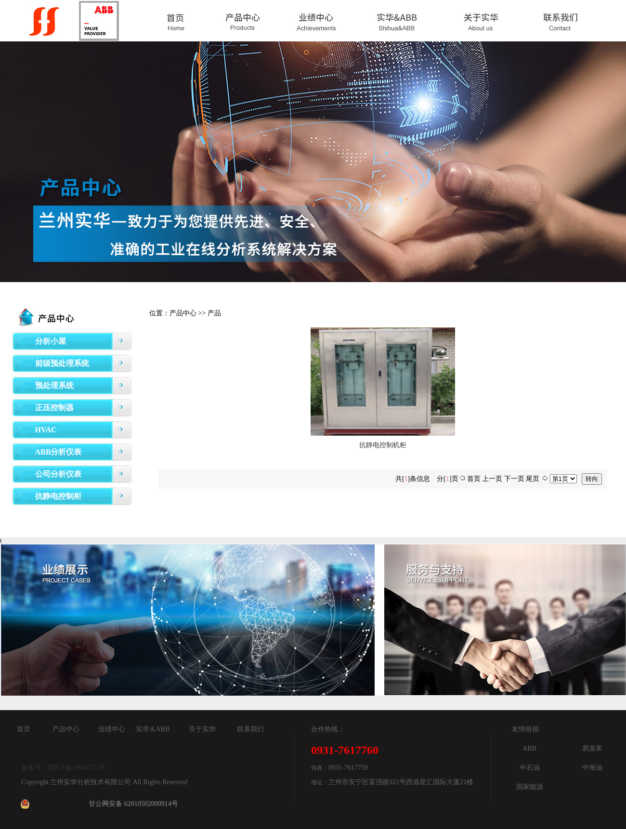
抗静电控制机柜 (382, 445)
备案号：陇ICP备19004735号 (63, 767)
